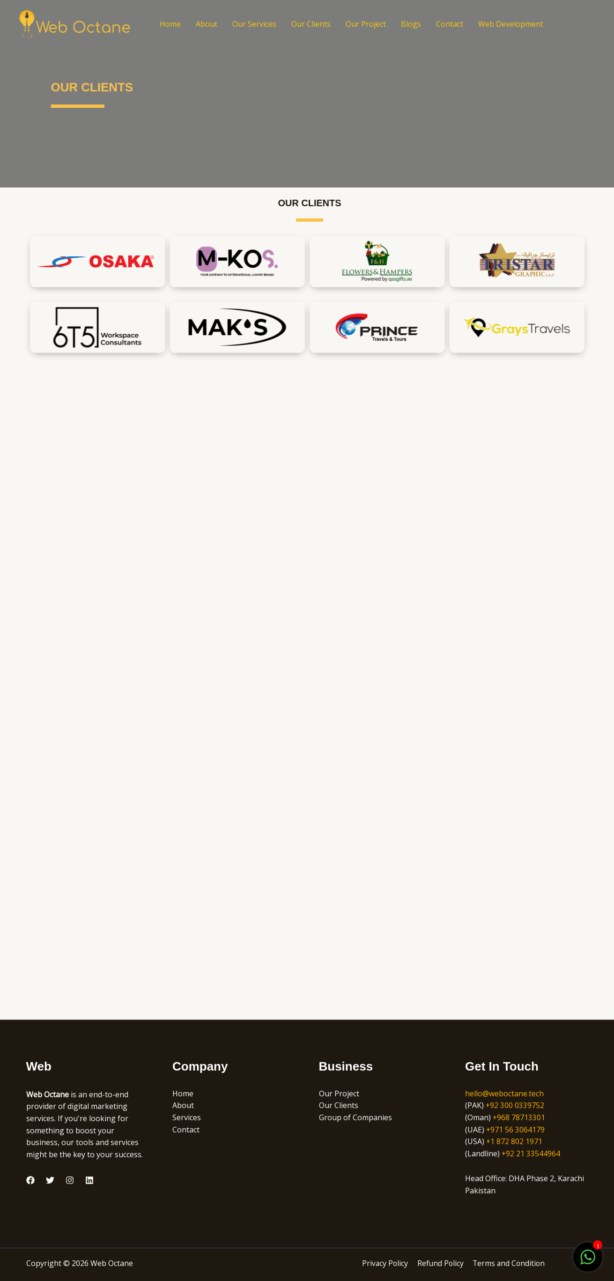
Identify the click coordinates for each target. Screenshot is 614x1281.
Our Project (366, 24)
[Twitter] (50, 1180)
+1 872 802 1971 (514, 1141)
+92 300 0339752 (515, 1105)
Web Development (510, 24)
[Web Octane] (74, 23)
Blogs (411, 24)
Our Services (254, 24)
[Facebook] (30, 1180)
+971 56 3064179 (515, 1129)
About (206, 24)
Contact (449, 24)
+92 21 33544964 (531, 1153)
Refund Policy (440, 1263)
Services (186, 1117)
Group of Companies (355, 1117)
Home (170, 24)
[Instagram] (70, 1180)
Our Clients (311, 24)
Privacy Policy (385, 1263)
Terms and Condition (508, 1263)
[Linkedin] (89, 1180)
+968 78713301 (519, 1117)
